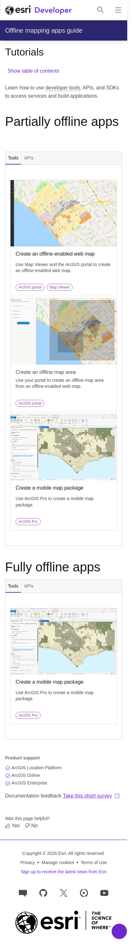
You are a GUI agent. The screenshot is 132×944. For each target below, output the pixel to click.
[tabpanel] (63, 355)
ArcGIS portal (29, 287)
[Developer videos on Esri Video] (84, 892)
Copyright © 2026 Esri (44, 853)
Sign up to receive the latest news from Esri (63, 871)
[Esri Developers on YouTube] (104, 892)
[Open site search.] (100, 10)
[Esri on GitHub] (43, 892)
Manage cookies (58, 862)
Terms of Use (94, 862)
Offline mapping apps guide (43, 30)
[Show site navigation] (118, 10)
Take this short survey (91, 795)
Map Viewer (60, 287)
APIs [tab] (29, 157)
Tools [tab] (13, 157)
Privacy (27, 862)
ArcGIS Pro (28, 521)
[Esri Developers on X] (63, 892)
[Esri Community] (23, 892)
